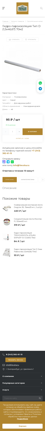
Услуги (5, 390)
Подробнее (22, 419)
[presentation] (42, 179)
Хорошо (22, 426)
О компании (8, 376)
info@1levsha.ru (12, 365)
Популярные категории (13, 383)
